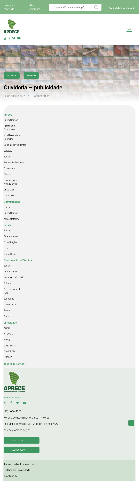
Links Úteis (9, 189)
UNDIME (8, 357)
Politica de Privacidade (17, 470)
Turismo (8, 316)
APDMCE (8, 334)
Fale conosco (18, 450)
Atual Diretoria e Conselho (12, 137)
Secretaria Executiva (14, 162)
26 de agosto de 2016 (16, 95)
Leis (6, 248)
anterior (11, 75)
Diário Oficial (10, 254)
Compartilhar (41, 95)
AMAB (7, 339)
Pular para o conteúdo (10, 7)
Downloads (9, 168)
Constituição (10, 242)
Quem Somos (11, 120)
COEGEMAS (10, 345)
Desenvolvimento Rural (12, 291)
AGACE (7, 328)
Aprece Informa (12, 219)
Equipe (7, 156)
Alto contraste (34, 7)
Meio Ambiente (11, 304)
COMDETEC (10, 351)
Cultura (7, 283)
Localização (17, 440)
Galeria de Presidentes (15, 145)
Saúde (7, 310)
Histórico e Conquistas (9, 128)
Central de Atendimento (122, 8)
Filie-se (7, 174)
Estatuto (8, 150)
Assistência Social (13, 277)
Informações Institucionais (10, 182)
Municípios (9, 195)
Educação (9, 298)
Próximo (31, 75)
